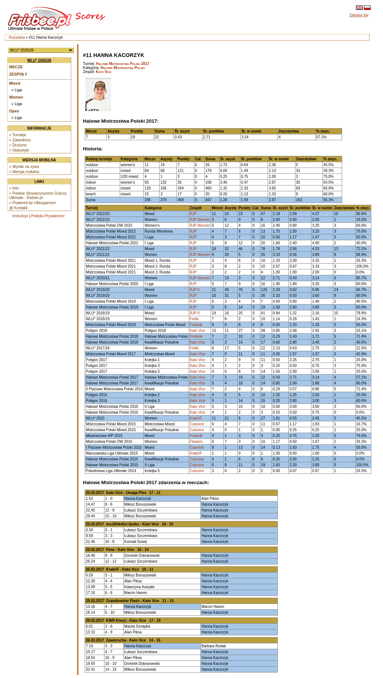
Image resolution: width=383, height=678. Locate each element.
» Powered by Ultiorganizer (32, 202)
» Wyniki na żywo (24, 166)
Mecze (16, 67)
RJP (193, 214)
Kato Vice (103, 72)
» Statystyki (19, 150)
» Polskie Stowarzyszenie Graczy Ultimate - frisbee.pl (38, 195)
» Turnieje (17, 135)
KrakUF (196, 418)
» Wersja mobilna (24, 171)
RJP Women (200, 220)
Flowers (196, 442)
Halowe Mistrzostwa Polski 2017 (122, 64)
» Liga (16, 90)
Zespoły (18, 74)
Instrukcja (20, 216)
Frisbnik (196, 325)
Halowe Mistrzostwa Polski (122, 68)
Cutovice (197, 424)
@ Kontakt (18, 208)
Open (14, 111)
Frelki (194, 319)
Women (16, 97)
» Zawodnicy (20, 140)
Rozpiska (17, 37)
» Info (14, 188)
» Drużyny (18, 145)
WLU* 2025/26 (39, 60)
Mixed (14, 83)
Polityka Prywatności (48, 216)
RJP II (195, 290)
